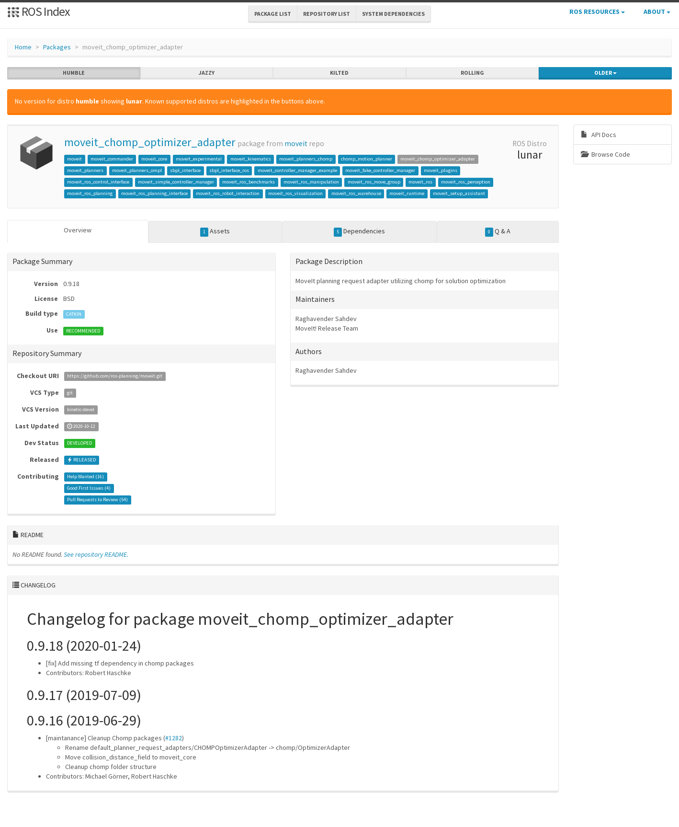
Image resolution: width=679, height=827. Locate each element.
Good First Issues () (89, 488)
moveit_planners (85, 170)
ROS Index (38, 11)
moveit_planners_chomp (305, 159)
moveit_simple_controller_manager (176, 182)
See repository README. (96, 554)
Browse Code (605, 154)
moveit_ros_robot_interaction (228, 193)
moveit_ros (420, 182)
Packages (57, 47)
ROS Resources (597, 11)
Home (23, 47)
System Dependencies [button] (393, 13)
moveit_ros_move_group (374, 182)
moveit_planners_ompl (137, 170)
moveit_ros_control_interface (98, 182)
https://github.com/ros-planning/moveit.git (114, 376)
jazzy (207, 73)
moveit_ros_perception (465, 182)
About (657, 11)
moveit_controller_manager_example (297, 170)
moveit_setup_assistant (459, 193)
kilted (339, 73)
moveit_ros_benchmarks (248, 182)
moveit (295, 143)
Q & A (498, 231)
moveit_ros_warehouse (356, 193)
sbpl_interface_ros (229, 170)
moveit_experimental (199, 159)
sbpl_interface (185, 170)
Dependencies (359, 231)
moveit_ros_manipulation (311, 182)
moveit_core (154, 159)
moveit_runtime (406, 193)
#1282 (173, 738)
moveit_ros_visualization (295, 193)
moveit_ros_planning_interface (154, 193)
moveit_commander (112, 159)
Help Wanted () (85, 477)
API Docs (598, 134)
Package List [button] (272, 13)
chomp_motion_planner (366, 159)
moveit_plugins (440, 170)
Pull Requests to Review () (97, 500)
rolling (472, 73)
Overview (77, 230)
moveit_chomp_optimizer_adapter (149, 142)
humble (74, 73)
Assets (215, 231)
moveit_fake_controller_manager (380, 170)
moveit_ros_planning (90, 193)
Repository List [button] (326, 13)
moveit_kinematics (250, 159)
